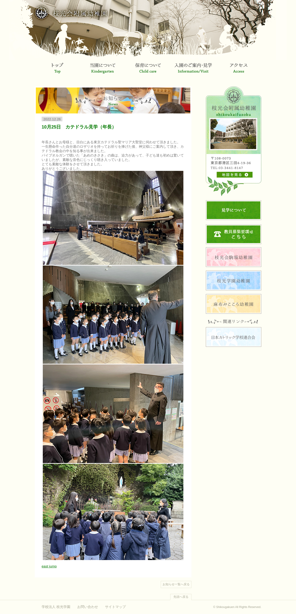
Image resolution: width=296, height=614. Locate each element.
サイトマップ (115, 607)
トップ (57, 71)
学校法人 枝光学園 (56, 607)
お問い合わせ (87, 607)
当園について (102, 71)
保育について (148, 71)
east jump (49, 566)
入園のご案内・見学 (193, 71)
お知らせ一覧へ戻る (176, 584)
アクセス (238, 71)
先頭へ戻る (180, 596)
